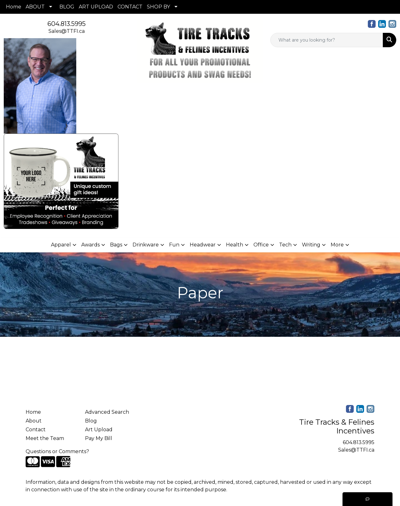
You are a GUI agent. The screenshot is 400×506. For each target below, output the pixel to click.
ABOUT (35, 7)
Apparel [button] (61, 245)
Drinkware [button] (145, 245)
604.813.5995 (67, 24)
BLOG (66, 7)
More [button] (337, 245)
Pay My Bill (98, 438)
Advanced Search (107, 412)
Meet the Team (45, 438)
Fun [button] (174, 245)
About (34, 421)
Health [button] (234, 245)
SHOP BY (158, 7)
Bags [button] (116, 245)
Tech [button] (285, 245)
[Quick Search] (326, 40)
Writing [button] (311, 245)
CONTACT (130, 7)
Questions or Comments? (57, 451)
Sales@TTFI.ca (66, 31)
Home (13, 7)
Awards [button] (90, 245)
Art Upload (98, 430)
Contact (36, 430)
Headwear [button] (203, 245)
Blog (91, 421)
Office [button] (261, 245)
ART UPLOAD (96, 7)
